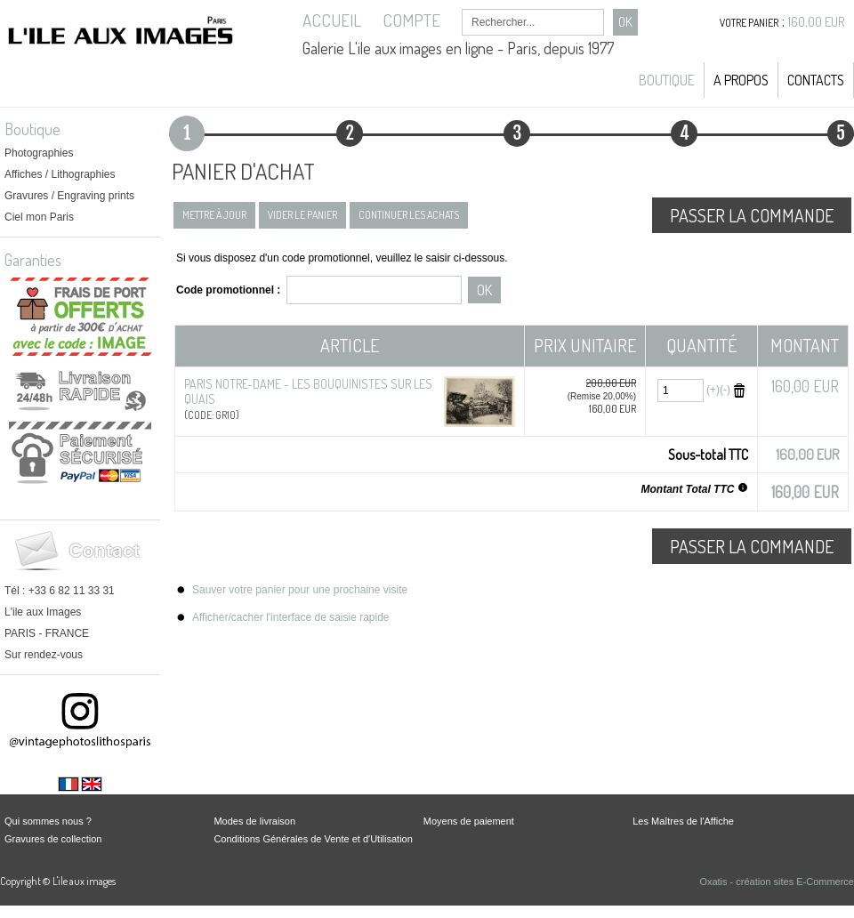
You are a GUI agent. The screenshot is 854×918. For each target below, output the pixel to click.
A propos (741, 80)
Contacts (815, 80)
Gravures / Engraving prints (69, 195)
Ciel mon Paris (39, 217)
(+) (713, 389)
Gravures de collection (52, 838)
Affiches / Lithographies (60, 174)
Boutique (667, 80)
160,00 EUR (816, 21)
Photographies (38, 153)
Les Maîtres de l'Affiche (683, 821)
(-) (725, 389)
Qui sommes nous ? (48, 821)
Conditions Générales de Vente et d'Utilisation (313, 838)
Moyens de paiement (468, 821)
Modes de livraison (254, 821)
